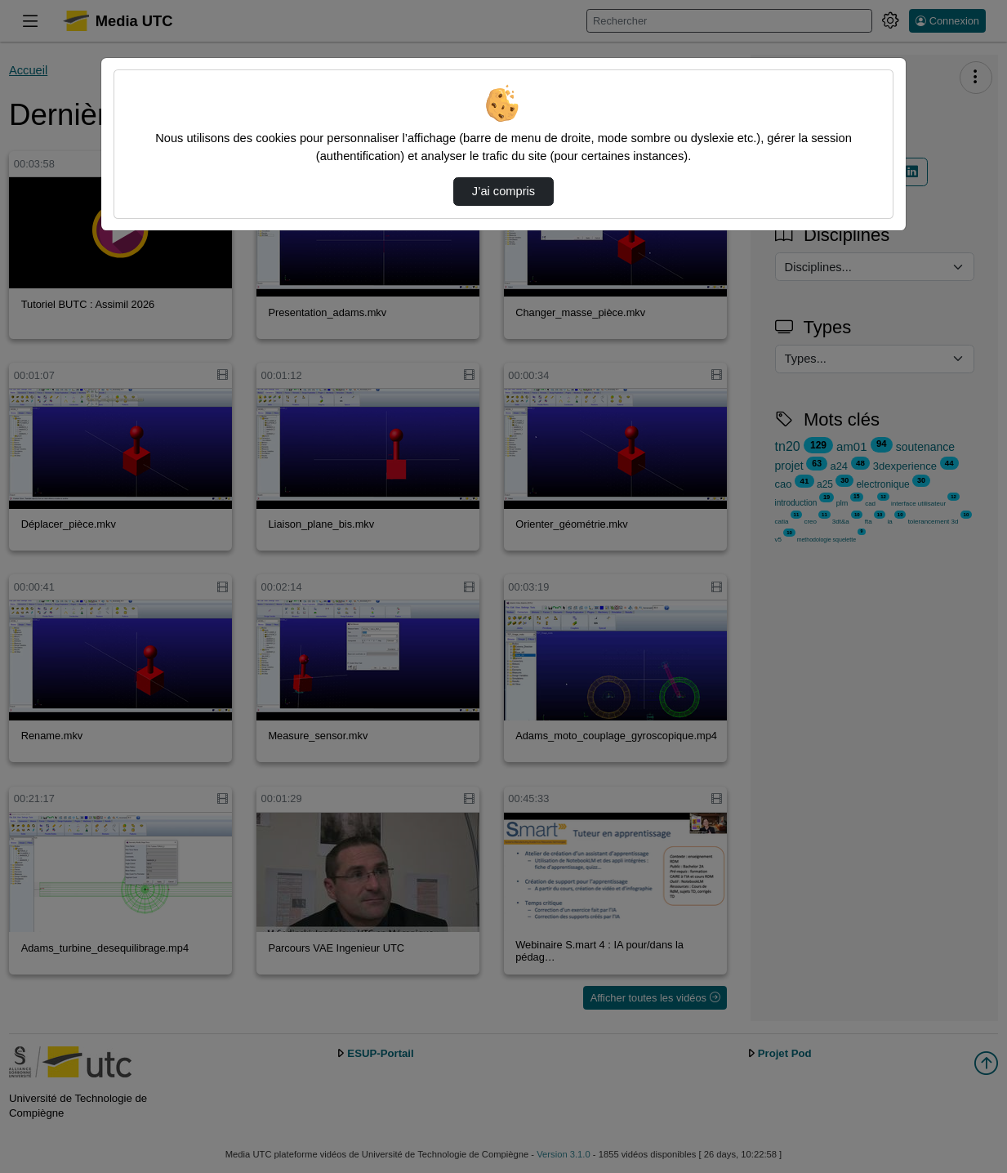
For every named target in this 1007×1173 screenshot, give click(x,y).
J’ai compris (503, 191)
